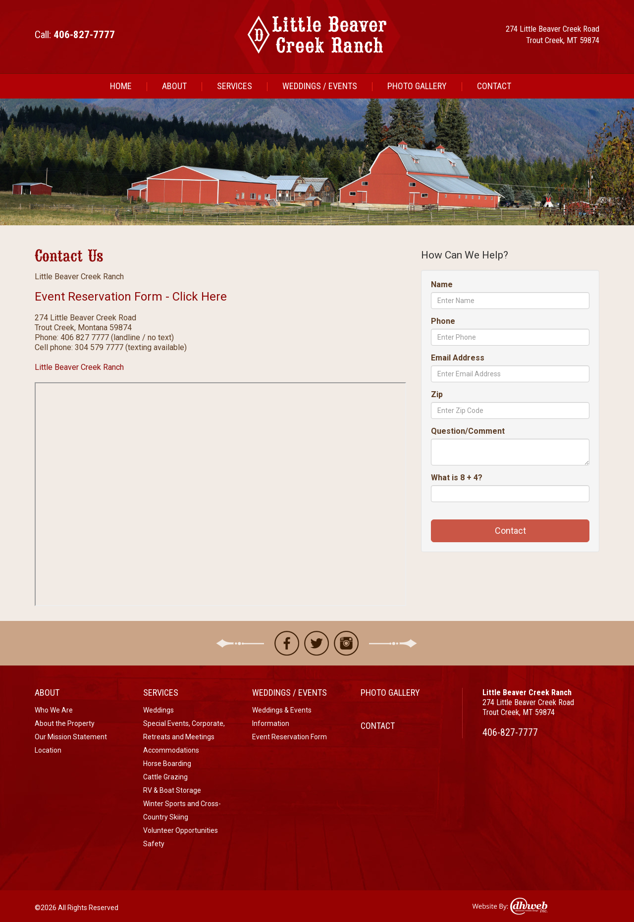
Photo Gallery (417, 86)
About (174, 86)
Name (442, 284)
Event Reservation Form (289, 737)
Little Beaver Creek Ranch (79, 367)
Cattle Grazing (165, 777)
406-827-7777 (510, 732)
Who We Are (54, 710)
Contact (494, 86)
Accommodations (171, 750)
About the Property (65, 723)
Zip (437, 394)
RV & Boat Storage (172, 790)
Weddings (158, 710)
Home (121, 86)
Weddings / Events (319, 86)
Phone (443, 321)
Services (234, 86)
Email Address (457, 357)
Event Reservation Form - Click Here (131, 297)
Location (48, 750)
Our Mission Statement (71, 737)
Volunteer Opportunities (180, 830)
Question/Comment (468, 431)
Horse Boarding (167, 764)
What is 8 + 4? (456, 477)
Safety (153, 844)
